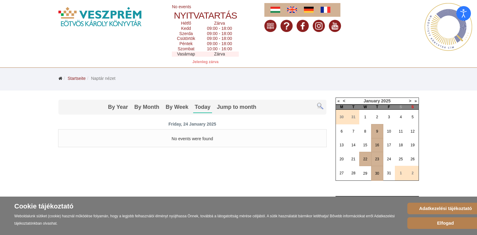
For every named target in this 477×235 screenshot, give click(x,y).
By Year (118, 107)
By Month (146, 107)
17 (389, 145)
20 (341, 159)
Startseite (76, 78)
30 (377, 173)
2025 (386, 100)
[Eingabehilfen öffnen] (463, 13)
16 (377, 145)
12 (413, 131)
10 (389, 131)
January (372, 100)
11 (401, 131)
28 (353, 173)
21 (353, 159)
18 (401, 145)
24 (389, 159)
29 (365, 173)
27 (341, 173)
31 (389, 173)
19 (413, 145)
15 (365, 145)
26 (413, 159)
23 (377, 159)
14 (353, 145)
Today (203, 107)
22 (365, 159)
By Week (176, 107)
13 (341, 145)
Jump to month (236, 107)
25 (401, 159)
